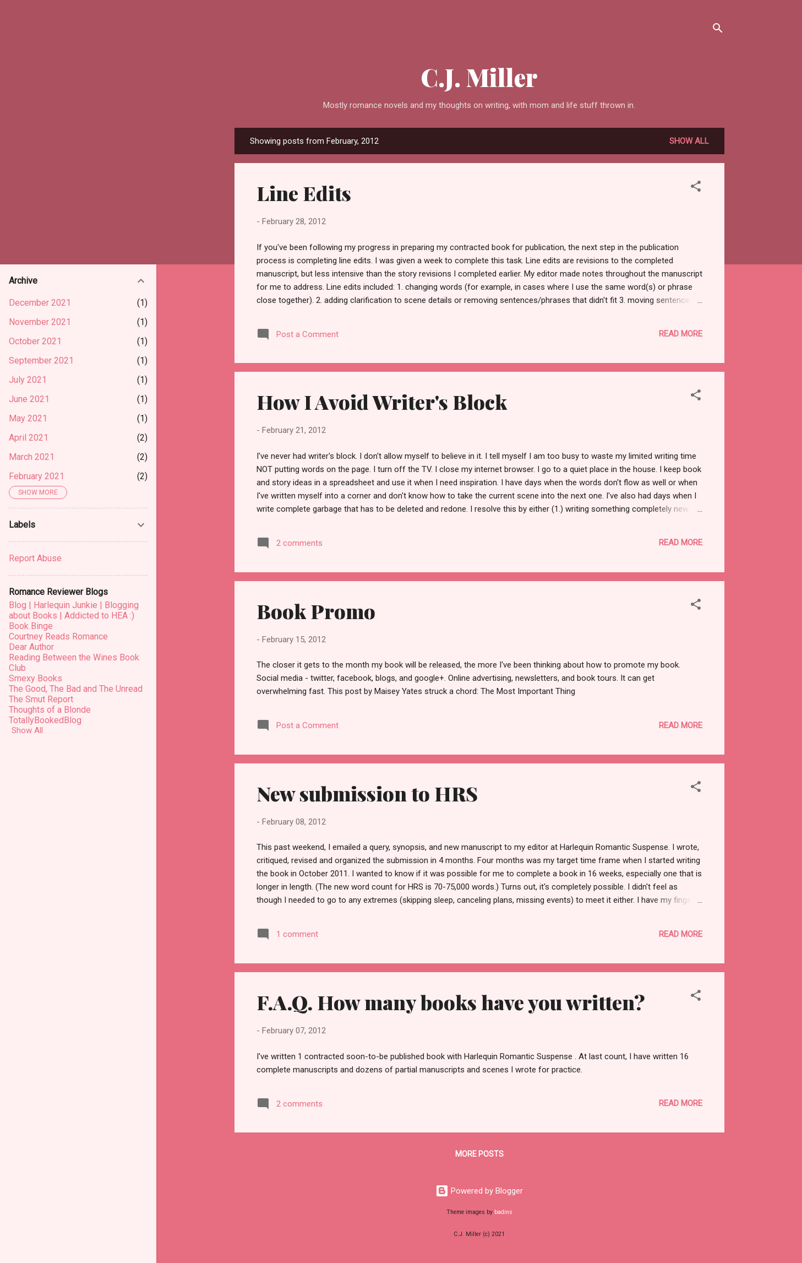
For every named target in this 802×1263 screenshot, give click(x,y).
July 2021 (28, 380)
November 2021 (40, 322)
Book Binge (31, 626)
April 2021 (28, 437)
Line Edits (304, 193)
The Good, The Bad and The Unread (76, 689)
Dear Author (31, 647)
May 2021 (28, 418)
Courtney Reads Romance (58, 636)
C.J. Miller (479, 77)
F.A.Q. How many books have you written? (451, 1002)
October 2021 (35, 341)
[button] (695, 188)
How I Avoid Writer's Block (382, 401)
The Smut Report (41, 699)
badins (503, 1212)
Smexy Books (35, 678)
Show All (27, 730)
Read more (680, 334)
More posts (479, 1154)
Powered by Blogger (479, 1191)
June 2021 (29, 399)
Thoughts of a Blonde (50, 709)
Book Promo (316, 611)
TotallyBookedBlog (45, 720)
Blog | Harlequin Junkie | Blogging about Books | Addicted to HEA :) (74, 610)
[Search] (717, 30)
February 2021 (36, 476)
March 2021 (31, 457)
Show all (689, 141)
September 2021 (41, 360)
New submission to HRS (367, 793)
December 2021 (40, 302)
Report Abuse (35, 558)
